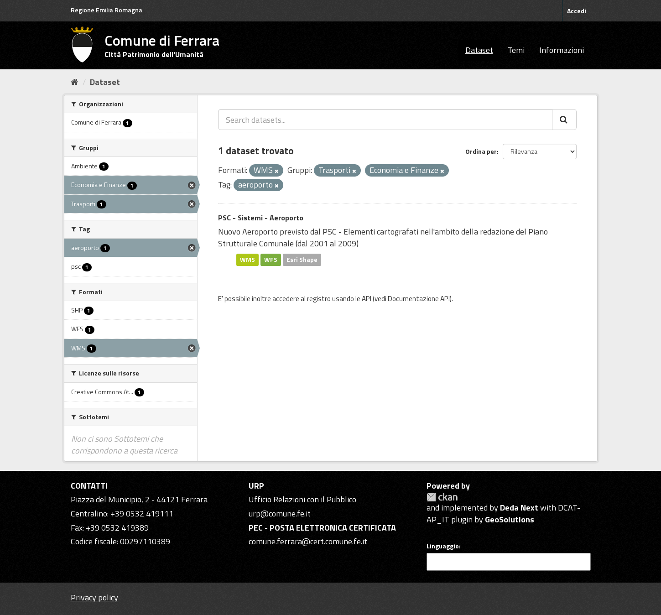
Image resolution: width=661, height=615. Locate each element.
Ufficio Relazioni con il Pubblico (302, 499)
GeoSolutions (509, 519)
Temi (516, 50)
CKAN (442, 497)
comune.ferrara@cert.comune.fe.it (308, 541)
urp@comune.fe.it (280, 513)
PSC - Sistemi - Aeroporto (260, 217)
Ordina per (481, 151)
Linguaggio (443, 546)
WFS (270, 259)
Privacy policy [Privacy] (94, 597)
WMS (247, 259)
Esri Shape (301, 259)
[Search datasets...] (385, 119)
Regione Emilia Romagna (106, 10)
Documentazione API (419, 298)
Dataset (479, 50)
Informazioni (561, 50)
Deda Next (519, 507)
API (366, 298)
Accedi (576, 11)
